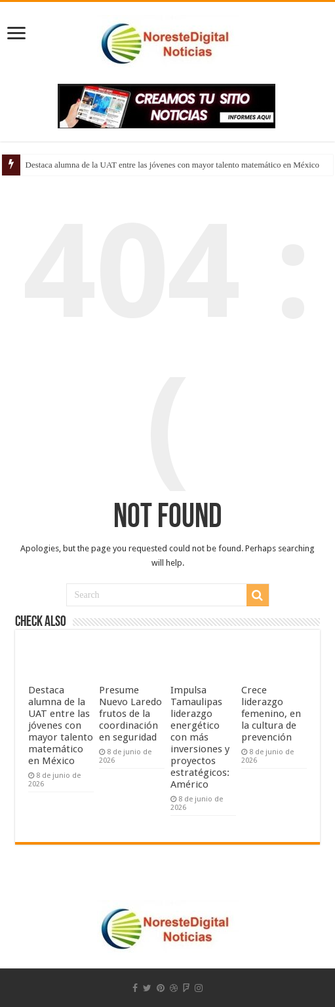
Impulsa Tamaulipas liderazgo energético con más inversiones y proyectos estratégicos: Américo (199, 737)
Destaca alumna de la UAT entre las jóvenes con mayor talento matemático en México (172, 165)
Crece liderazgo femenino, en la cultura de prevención (271, 713)
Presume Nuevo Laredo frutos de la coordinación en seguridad (130, 713)
